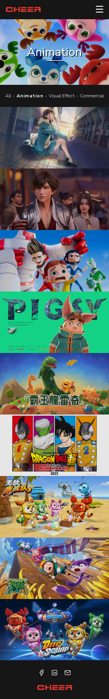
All (8, 96)
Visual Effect (61, 96)
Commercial (92, 96)
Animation (30, 96)
